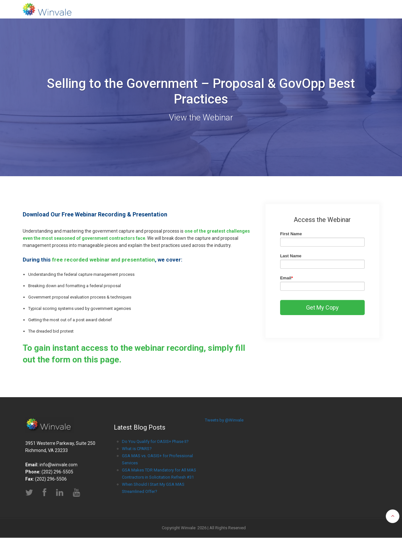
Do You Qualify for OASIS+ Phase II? (155, 441)
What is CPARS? (137, 448)
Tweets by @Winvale (224, 420)
